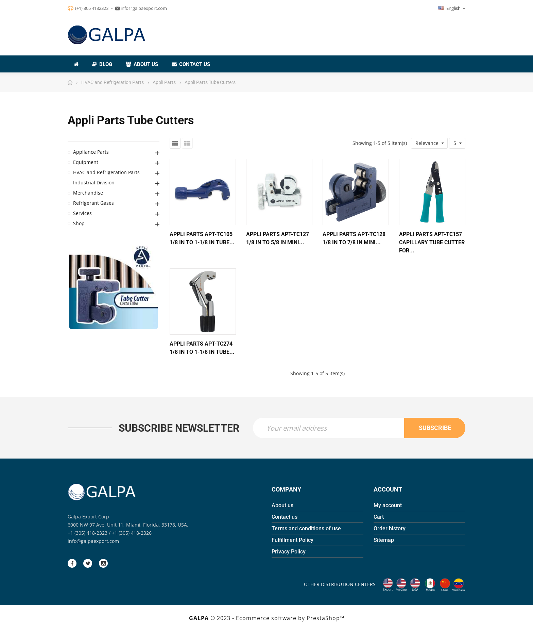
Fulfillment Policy (292, 540)
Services (82, 213)
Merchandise (88, 192)
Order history (390, 528)
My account (388, 505)
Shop (79, 223)
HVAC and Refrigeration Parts (106, 172)
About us (282, 505)
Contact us (284, 517)
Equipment (85, 162)
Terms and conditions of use (306, 528)
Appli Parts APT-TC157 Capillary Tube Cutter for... (432, 242)
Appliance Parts (91, 152)
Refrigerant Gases (93, 203)
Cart (379, 517)
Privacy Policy (289, 551)
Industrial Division (94, 182)
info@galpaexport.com (93, 541)
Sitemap (384, 540)
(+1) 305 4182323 (91, 8)
